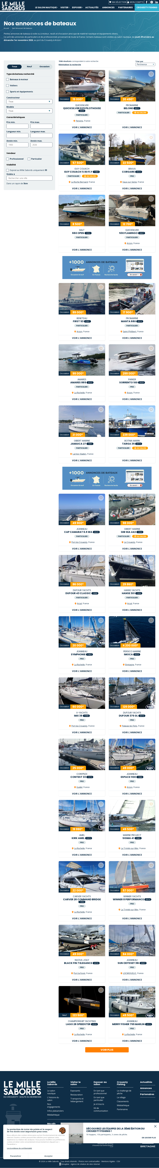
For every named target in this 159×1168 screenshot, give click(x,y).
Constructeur (13, 98)
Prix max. (35, 122)
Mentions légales (108, 1161)
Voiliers (13, 86)
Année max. (36, 141)
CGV (118, 1161)
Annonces (108, 8)
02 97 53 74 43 (14, 1142)
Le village (121, 1097)
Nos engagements (53, 1105)
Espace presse (57, 1142)
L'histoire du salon (53, 1099)
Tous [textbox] (10, 101)
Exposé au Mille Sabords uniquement (28, 170)
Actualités (92, 8)
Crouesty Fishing (147, 9)
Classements (123, 1101)
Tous (14, 66)
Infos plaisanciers (55, 1110)
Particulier (36, 158)
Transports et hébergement (76, 1100)
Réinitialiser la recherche (70, 64)
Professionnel (17, 158)
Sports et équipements (21, 92)
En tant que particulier (99, 1099)
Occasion (45, 66)
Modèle (10, 107)
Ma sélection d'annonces (61, 1124)
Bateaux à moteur (19, 79)
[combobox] (29, 101)
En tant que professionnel (100, 1092)
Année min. (12, 141)
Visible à (10, 174)
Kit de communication (101, 1109)
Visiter (64, 9)
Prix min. (10, 122)
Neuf (29, 66)
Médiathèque (53, 1114)
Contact (35, 1142)
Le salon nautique (45, 9)
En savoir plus (149, 1129)
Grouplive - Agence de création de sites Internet (81, 1164)
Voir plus (107, 1050)
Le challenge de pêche (124, 1092)
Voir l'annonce (82, 127)
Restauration (76, 1094)
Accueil (6, 28)
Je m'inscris (99, 1104)
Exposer (76, 9)
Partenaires (125, 8)
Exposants (75, 1090)
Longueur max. (37, 131)
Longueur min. (13, 131)
